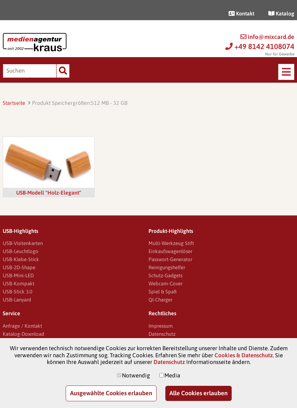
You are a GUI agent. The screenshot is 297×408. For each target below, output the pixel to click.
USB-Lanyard (17, 299)
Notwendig (136, 375)
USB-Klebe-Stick (21, 259)
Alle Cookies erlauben (198, 393)
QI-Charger (160, 299)
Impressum (160, 326)
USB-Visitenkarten (23, 243)
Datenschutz (161, 334)
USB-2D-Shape (19, 267)
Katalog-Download (23, 334)
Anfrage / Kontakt (22, 326)
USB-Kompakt (18, 283)
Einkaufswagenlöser (170, 251)
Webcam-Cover (165, 283)
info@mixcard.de (267, 36)
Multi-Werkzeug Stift (171, 243)
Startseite (14, 103)
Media (172, 375)
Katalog (281, 13)
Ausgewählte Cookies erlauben (111, 393)
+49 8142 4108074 (259, 46)
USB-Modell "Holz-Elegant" (48, 193)
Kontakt (241, 13)
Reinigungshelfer (166, 267)
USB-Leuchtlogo (20, 251)
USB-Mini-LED (18, 275)
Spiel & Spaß (162, 291)
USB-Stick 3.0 (17, 291)
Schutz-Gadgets (165, 275)
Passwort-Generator (170, 259)
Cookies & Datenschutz (243, 355)
